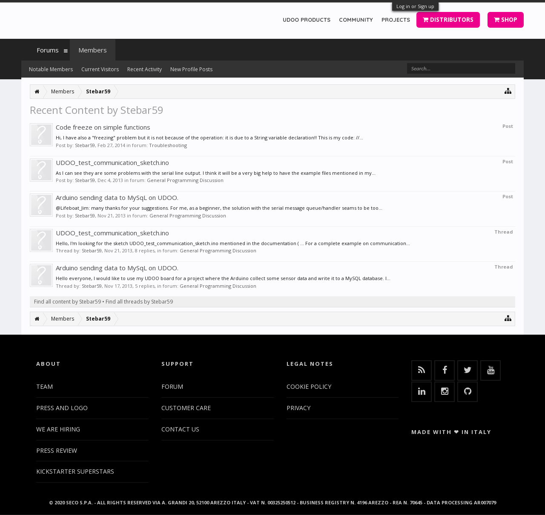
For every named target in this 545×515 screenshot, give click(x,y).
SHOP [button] (505, 19)
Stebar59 (85, 145)
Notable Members (51, 69)
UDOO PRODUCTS (306, 19)
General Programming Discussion (185, 180)
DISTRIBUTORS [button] (448, 19)
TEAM (44, 386)
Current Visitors (100, 69)
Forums (48, 50)
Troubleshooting (168, 145)
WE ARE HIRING (58, 429)
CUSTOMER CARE (186, 408)
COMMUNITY (356, 19)
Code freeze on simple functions (103, 127)
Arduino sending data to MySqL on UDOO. (117, 197)
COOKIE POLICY (309, 386)
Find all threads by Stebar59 (139, 301)
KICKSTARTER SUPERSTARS (75, 471)
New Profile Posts (191, 69)
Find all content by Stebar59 (67, 301)
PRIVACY (298, 408)
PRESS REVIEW (56, 450)
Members (92, 50)
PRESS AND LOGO (62, 408)
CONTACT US (180, 429)
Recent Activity (144, 69)
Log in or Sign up (415, 6)
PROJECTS (396, 19)
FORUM (172, 386)
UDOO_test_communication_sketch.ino (112, 162)
